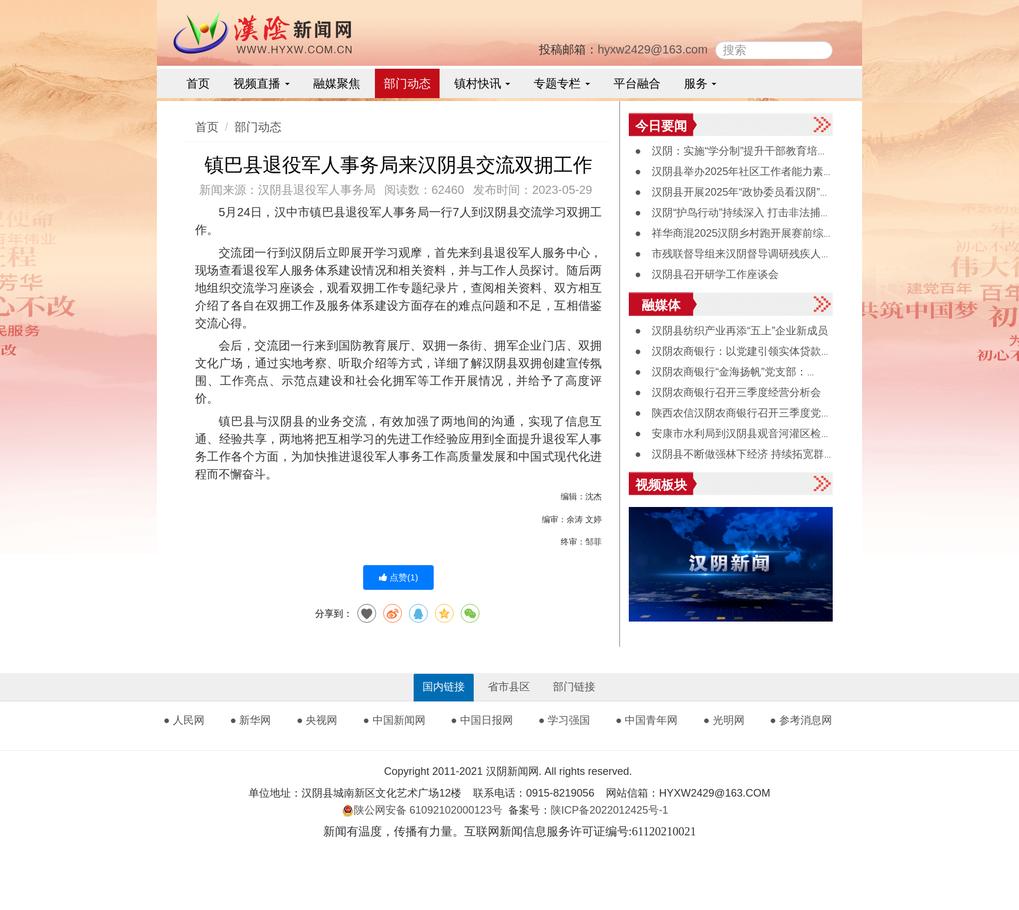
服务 (700, 83)
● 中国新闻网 (394, 720)
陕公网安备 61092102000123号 (422, 810)
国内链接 (444, 687)
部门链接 (574, 687)
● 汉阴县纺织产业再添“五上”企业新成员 (731, 331)
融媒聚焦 (336, 83)
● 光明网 (724, 720)
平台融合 (637, 83)
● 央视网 (317, 720)
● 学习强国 (564, 720)
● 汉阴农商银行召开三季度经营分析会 (728, 392)
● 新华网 (250, 720)
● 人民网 (184, 720)
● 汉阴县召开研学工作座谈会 (707, 274)
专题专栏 (562, 83)
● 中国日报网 (482, 720)
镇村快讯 (482, 83)
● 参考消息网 (801, 720)
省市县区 (509, 687)
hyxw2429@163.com (653, 49)
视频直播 (261, 83)
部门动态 (407, 83)
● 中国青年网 (647, 720)
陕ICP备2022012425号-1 (614, 810)
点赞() (398, 577)
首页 (198, 83)
